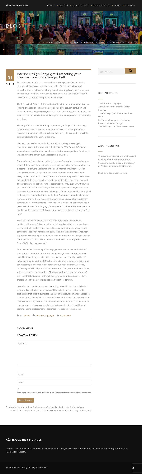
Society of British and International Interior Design (61, 168)
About (51, 5)
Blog (117, 5)
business (43, 42)
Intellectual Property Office (34, 104)
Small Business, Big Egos (110, 103)
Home (33, 42)
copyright (49, 315)
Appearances (101, 5)
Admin (27, 315)
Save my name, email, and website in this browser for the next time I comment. (54, 392)
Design (63, 5)
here (19, 257)
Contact (130, 5)
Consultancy (81, 5)
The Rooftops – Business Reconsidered (116, 126)
